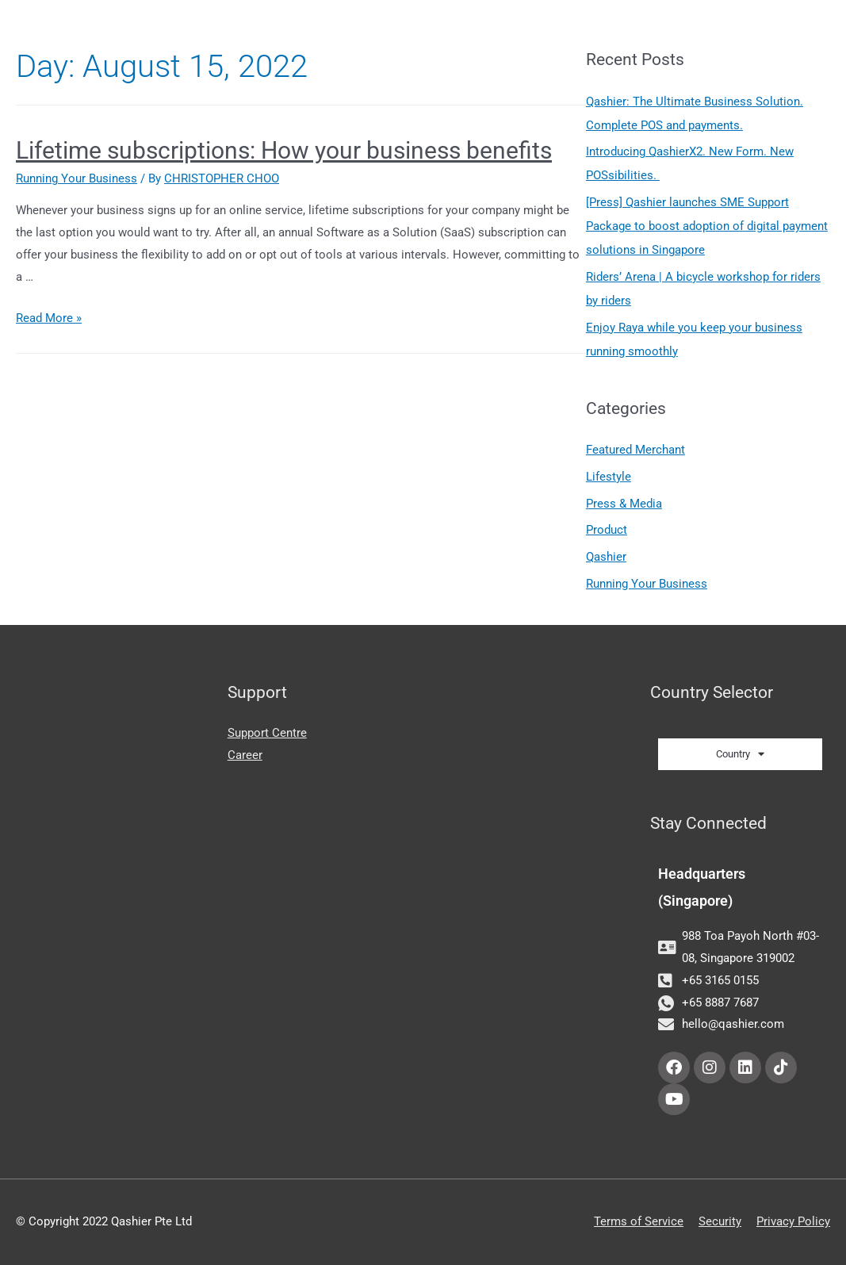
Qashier (606, 557)
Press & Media (624, 503)
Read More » (49, 318)
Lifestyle (608, 477)
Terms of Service (638, 1221)
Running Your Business (76, 178)
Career (245, 755)
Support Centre (267, 733)
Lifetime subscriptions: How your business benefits (284, 150)
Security (720, 1221)
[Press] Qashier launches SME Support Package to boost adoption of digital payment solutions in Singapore (707, 226)
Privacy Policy (793, 1221)
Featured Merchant (635, 450)
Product (606, 530)
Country (740, 754)
